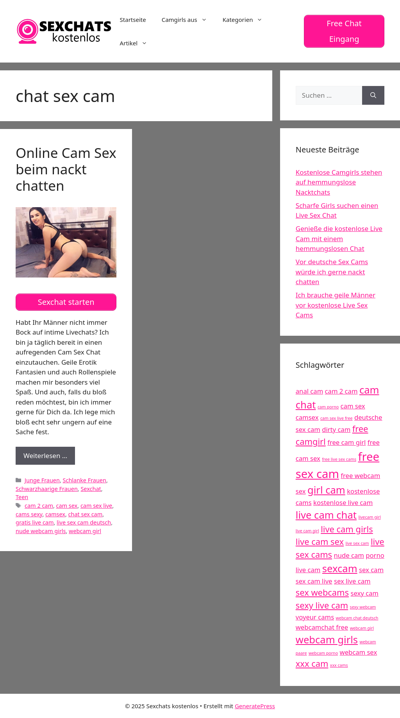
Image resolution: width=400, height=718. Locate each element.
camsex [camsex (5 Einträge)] (307, 417)
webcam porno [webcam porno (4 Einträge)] (323, 653)
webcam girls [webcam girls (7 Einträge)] (327, 639)
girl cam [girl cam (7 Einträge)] (326, 490)
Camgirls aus (188, 19)
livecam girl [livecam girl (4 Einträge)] (369, 517)
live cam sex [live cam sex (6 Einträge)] (320, 541)
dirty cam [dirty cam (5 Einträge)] (336, 429)
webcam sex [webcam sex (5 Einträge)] (358, 652)
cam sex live (96, 505)
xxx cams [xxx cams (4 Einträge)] (339, 665)
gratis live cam (35, 522)
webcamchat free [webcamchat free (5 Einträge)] (322, 627)
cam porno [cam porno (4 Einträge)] (328, 407)
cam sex (67, 505)
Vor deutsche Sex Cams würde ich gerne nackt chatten (332, 271)
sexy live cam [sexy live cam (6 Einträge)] (322, 605)
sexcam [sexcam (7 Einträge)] (339, 568)
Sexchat (90, 488)
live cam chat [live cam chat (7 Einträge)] (326, 515)
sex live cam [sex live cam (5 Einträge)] (352, 581)
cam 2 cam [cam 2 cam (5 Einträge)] (341, 391)
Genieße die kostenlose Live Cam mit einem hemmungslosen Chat (339, 238)
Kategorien (247, 19)
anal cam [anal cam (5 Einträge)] (309, 391)
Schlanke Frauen (84, 480)
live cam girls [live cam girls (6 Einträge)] (347, 529)
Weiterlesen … (49, 457)
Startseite (133, 19)
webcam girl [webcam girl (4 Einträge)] (362, 628)
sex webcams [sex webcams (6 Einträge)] (322, 592)
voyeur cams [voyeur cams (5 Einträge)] (315, 616)
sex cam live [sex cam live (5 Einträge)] (314, 581)
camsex (55, 514)
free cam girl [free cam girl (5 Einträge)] (346, 442)
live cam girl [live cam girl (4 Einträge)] (307, 531)
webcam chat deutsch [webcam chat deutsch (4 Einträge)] (357, 618)
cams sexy (29, 514)
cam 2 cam (39, 505)
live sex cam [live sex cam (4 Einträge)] (357, 543)
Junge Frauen (42, 480)
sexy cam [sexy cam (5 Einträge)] (364, 593)
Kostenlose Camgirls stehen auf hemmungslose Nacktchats (339, 182)
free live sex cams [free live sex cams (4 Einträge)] (339, 459)
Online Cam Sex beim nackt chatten (66, 169)
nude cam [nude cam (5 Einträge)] (349, 555)
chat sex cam (85, 514)
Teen (22, 497)
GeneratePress (255, 706)
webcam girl (85, 531)
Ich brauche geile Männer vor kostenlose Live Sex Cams (335, 304)
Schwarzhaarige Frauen (47, 488)
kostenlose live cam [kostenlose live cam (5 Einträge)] (343, 502)
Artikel (137, 43)
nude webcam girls (41, 531)
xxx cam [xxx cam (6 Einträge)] (312, 663)
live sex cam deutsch (84, 522)
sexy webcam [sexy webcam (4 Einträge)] (363, 607)
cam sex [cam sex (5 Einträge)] (353, 405)
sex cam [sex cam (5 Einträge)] (371, 569)
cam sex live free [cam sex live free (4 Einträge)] (336, 418)
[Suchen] (373, 95)
